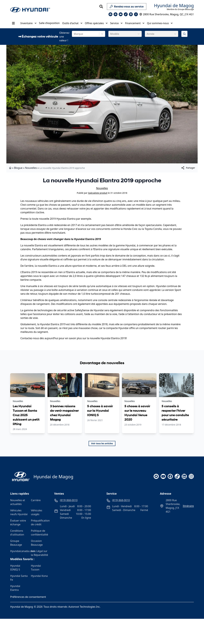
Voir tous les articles (102, 445)
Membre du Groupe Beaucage (180, 9)
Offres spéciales (96, 24)
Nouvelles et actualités (17, 504)
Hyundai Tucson (36, 569)
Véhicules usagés (36, 514)
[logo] (30, 9)
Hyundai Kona (39, 578)
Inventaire (28, 24)
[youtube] (163, 478)
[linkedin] (184, 478)
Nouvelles (31, 170)
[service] (147, 6)
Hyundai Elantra (15, 590)
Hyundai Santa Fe (19, 580)
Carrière (36, 502)
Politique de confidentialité (39, 535)
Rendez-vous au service (126, 7)
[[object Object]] (188, 170)
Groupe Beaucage (16, 545)
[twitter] (156, 478)
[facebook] (170, 478)
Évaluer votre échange (18, 524)
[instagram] (191, 478)
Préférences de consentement (28, 599)
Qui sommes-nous (160, 24)
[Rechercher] (101, 6)
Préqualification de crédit (40, 524)
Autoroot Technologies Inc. (84, 609)
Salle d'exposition (49, 24)
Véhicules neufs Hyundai (19, 514)
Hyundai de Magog (174, 5)
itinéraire (188, 508)
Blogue (18, 170)
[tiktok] (177, 478)
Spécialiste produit (97, 195)
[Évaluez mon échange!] (184, 36)
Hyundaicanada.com (19, 553)
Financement (135, 24)
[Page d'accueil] (20, 478)
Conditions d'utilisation (17, 535)
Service (116, 24)
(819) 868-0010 (187, 22)
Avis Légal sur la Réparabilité (39, 555)
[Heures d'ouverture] (189, 26)
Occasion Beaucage (37, 545)
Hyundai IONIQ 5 (15, 569)
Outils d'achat (72, 24)
